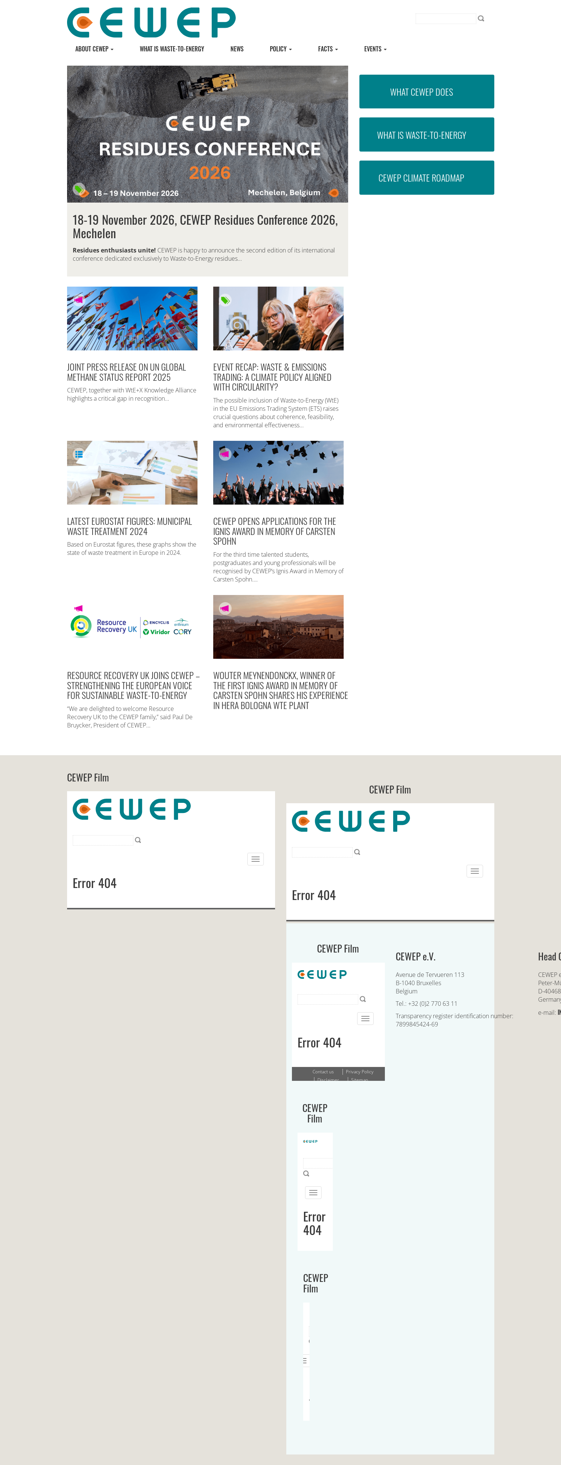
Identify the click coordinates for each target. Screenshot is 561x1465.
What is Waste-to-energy (172, 48)
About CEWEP (94, 48)
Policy (281, 48)
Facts (328, 48)
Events (375, 48)
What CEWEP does (421, 91)
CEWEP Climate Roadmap (421, 177)
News (237, 48)
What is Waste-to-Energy (421, 134)
